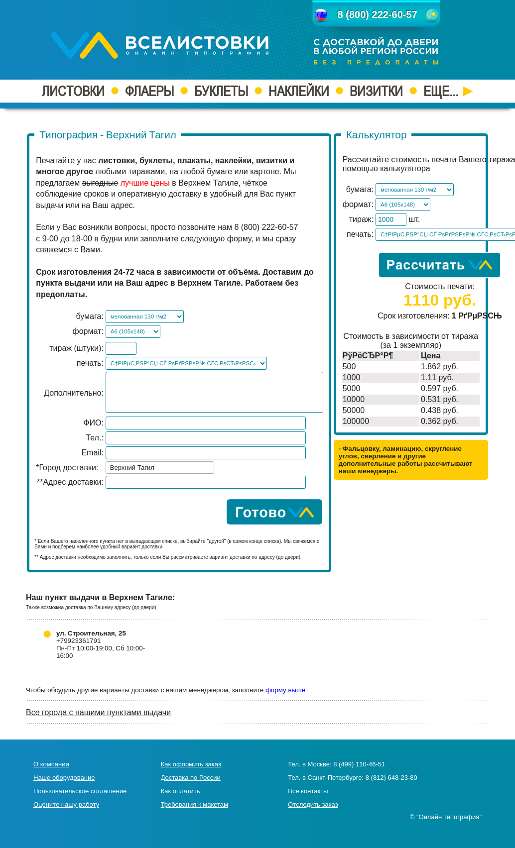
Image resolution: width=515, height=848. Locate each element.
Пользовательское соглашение (80, 791)
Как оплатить (180, 791)
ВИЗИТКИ (376, 91)
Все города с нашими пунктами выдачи (98, 712)
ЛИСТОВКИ (73, 91)
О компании (51, 764)
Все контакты (308, 791)
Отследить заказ (313, 804)
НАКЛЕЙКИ (298, 91)
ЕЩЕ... (448, 91)
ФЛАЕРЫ (149, 91)
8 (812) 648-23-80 (391, 777)
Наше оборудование (64, 777)
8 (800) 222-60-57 (377, 14)
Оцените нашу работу (66, 804)
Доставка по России (191, 777)
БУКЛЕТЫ (221, 91)
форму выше (285, 690)
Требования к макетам (194, 804)
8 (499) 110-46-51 (359, 764)
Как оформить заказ (191, 764)
